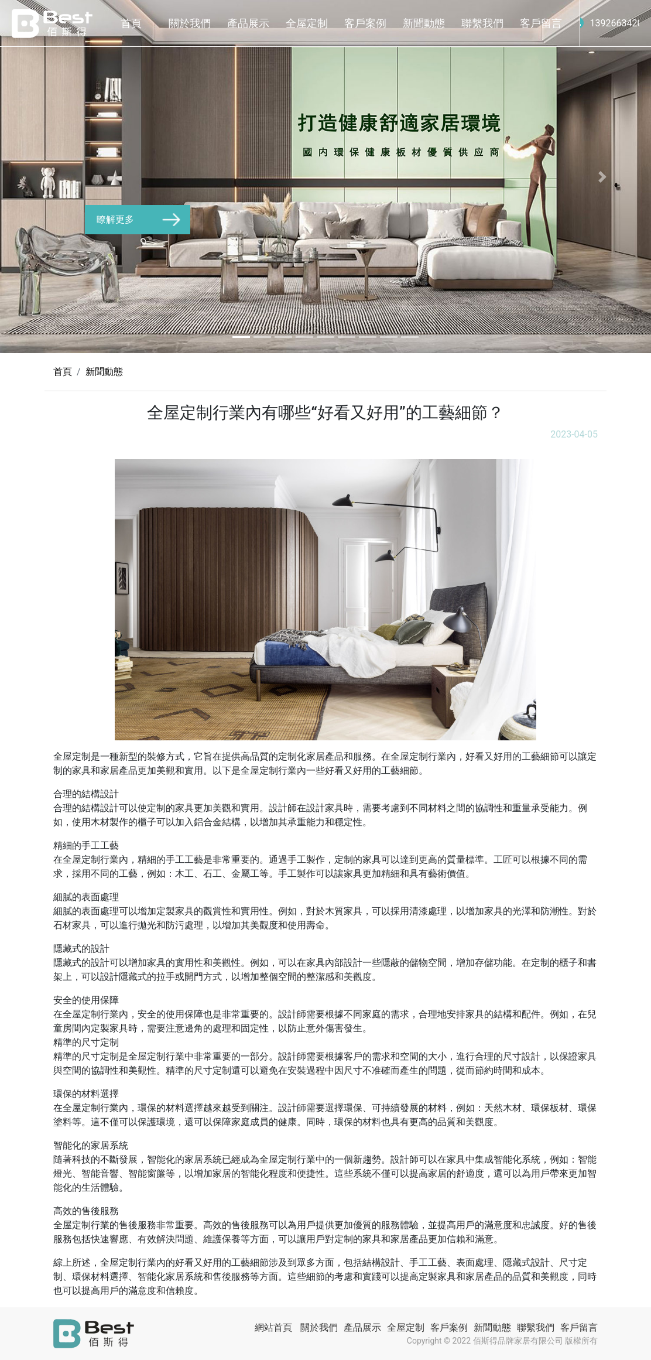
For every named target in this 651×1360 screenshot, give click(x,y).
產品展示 (248, 23)
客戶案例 (365, 23)
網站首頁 (273, 1327)
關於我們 (190, 23)
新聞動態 (424, 23)
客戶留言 (541, 23)
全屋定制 (307, 23)
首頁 (131, 23)
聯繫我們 (482, 23)
